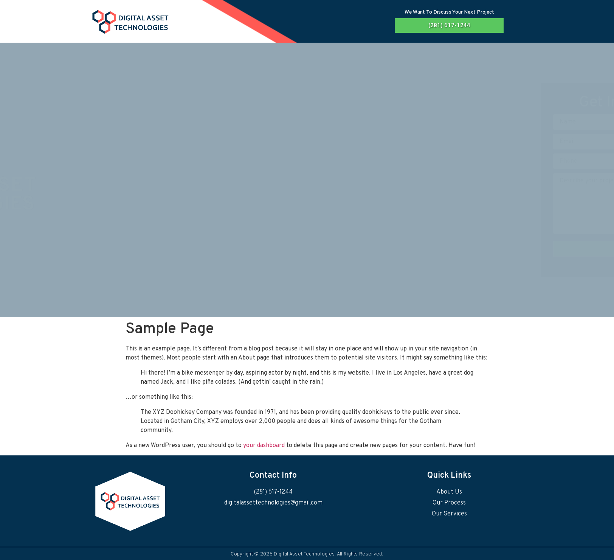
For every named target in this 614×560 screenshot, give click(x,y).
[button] (449, 25)
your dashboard (264, 445)
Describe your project (439, 203)
